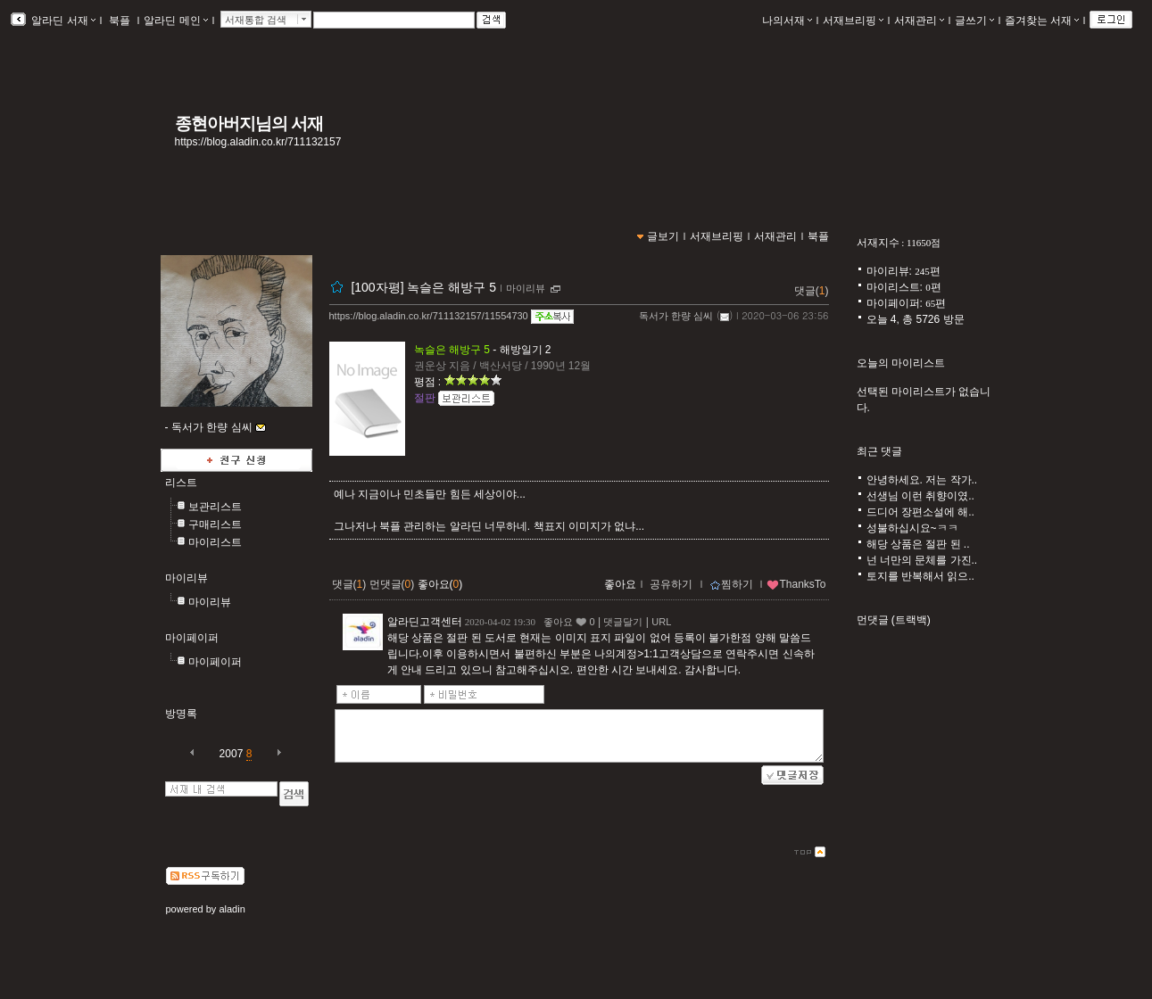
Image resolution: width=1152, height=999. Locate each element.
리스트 (181, 482)
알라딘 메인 (175, 20)
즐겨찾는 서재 (1042, 20)
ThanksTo (796, 584)
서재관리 (919, 20)
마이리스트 (215, 542)
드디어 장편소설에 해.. (920, 512)
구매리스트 (215, 524)
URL (661, 621)
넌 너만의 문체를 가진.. (922, 560)
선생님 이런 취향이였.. (920, 496)
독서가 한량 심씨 (676, 315)
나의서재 (787, 20)
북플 (120, 20)
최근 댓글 (879, 451)
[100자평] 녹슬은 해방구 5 (423, 287)
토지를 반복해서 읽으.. (920, 576)
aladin (231, 909)
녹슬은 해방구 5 (452, 349)
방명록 (181, 713)
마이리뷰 (186, 578)
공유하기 (671, 584)
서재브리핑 (853, 20)
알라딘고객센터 (424, 621)
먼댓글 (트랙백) (894, 620)
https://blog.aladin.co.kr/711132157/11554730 (428, 315)
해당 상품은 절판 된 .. (918, 544)
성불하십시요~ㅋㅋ (912, 528)
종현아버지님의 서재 (249, 123)
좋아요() (440, 584)
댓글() (811, 291)
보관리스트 (215, 506)
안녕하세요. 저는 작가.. (922, 480)
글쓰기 (974, 20)
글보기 (663, 236)
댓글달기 (622, 621)
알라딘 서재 (62, 20)
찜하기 (731, 584)
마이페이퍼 (192, 638)
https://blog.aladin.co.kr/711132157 (258, 142)
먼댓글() (392, 584)
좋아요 (620, 584)
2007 (232, 753)
